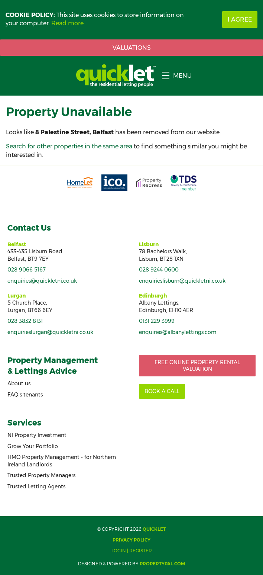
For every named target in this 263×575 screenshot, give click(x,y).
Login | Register (131, 550)
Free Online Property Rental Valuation (197, 365)
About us (18, 383)
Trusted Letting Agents (36, 486)
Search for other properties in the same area (69, 146)
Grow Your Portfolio (32, 446)
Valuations (132, 47)
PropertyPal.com (162, 563)
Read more (67, 23)
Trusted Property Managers (41, 475)
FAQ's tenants (25, 394)
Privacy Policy (131, 540)
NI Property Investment (36, 435)
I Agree (240, 19)
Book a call (162, 391)
